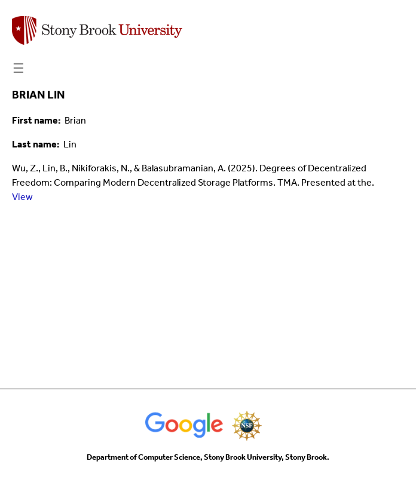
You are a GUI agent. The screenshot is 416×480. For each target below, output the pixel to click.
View (22, 196)
